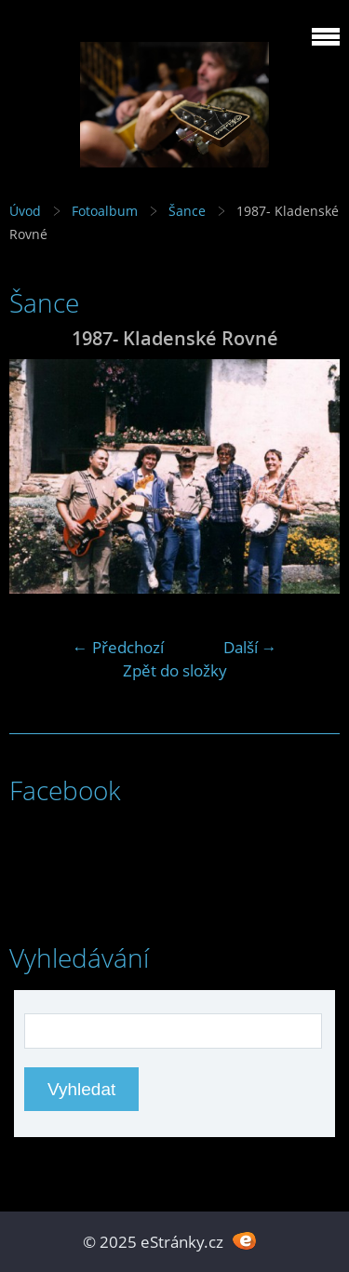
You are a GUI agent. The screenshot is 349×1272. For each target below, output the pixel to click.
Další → (250, 647)
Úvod (25, 211)
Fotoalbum (105, 211)
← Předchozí (118, 647)
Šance (187, 211)
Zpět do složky (175, 670)
